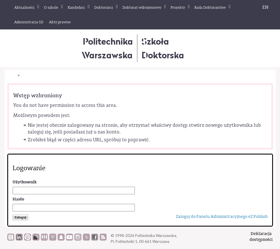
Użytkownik (25, 182)
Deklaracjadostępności (261, 236)
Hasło (18, 199)
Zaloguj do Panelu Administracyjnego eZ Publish (222, 216)
